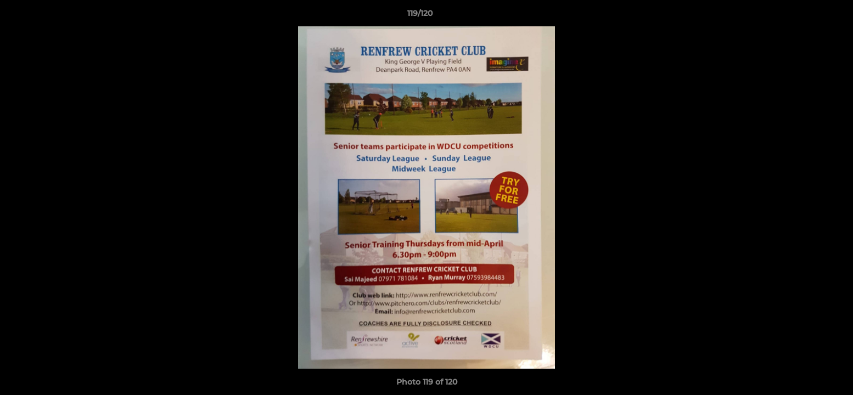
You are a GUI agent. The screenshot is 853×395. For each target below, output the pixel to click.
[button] (806, 16)
